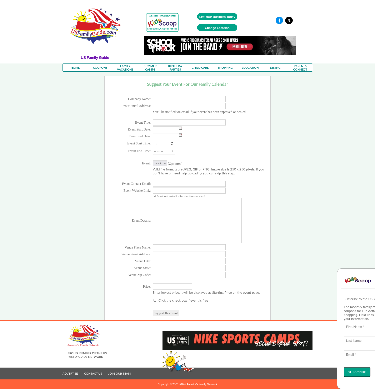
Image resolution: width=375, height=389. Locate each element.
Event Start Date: (139, 129)
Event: (146, 163)
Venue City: (143, 261)
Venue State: (142, 268)
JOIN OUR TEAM (119, 373)
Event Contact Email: (136, 183)
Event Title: (143, 122)
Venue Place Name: (138, 247)
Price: (147, 286)
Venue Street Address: (136, 254)
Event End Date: (140, 136)
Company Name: (139, 99)
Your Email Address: (137, 106)
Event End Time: (139, 151)
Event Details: (141, 220)
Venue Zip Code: (139, 275)
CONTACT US (93, 373)
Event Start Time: (139, 143)
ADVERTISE (70, 373)
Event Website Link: (137, 190)
